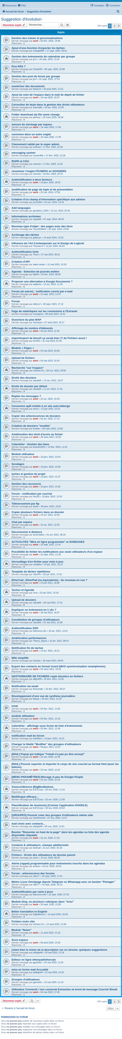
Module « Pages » (23, 348)
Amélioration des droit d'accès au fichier (37, 434)
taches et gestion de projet (28, 473)
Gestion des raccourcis (26, 483)
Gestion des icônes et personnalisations (37, 38)
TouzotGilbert (39, 229)
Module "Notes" (22, 929)
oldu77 (36, 876)
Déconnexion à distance (27, 531)
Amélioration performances (29, 638)
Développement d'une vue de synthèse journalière (43, 696)
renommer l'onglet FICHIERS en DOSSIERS (39, 171)
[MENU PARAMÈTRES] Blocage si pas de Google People (47, 776)
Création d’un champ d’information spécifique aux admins (48, 199)
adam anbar (39, 264)
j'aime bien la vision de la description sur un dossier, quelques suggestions (59, 949)
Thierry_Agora (40, 641)
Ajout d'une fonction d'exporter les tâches (38, 48)
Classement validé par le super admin (35, 144)
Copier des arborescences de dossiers (36, 415)
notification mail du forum (28, 735)
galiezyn (37, 237)
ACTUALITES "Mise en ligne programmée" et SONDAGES (48, 541)
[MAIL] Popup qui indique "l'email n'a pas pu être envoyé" (48, 754)
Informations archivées (26, 216)
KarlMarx (37, 738)
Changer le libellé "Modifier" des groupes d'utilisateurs (46, 744)
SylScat (36, 848)
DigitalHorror (39, 914)
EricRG (36, 341)
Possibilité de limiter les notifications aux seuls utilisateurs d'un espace (57, 551)
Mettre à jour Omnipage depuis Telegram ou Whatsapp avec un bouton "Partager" (63, 881)
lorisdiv (36, 428)
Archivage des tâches (25, 234)
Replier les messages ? (26, 396)
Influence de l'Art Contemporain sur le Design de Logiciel (48, 243)
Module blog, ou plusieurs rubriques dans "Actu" (43, 901)
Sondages (18, 464)
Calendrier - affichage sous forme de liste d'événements (47, 725)
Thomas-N (38, 246)
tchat (15, 705)
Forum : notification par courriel (32, 493)
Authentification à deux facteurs (32, 179)
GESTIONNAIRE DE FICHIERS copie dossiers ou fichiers (47, 676)
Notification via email (25, 686)
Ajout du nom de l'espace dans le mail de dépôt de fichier (48, 94)
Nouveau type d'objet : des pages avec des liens (42, 226)
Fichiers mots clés (23, 921)
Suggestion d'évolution (21, 19)
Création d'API (21, 261)
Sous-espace (20, 939)
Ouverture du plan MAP (26, 319)
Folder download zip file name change (36, 114)
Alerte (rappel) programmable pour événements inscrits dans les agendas (58, 863)
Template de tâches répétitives (31, 571)
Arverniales (38, 534)
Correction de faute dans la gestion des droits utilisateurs (48, 104)
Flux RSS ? (19, 66)
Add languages (21, 207)
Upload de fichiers (23, 357)
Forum (16, 301)
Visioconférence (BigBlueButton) (32, 786)
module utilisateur (23, 715)
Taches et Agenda (23, 589)
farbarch (37, 89)
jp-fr (35, 59)
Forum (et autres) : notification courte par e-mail (42, 291)
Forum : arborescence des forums (33, 873)
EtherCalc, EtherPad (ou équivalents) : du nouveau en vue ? (49, 580)
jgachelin (37, 962)
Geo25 (36, 496)
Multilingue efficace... (25, 796)
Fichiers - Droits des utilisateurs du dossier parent (43, 854)
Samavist (37, 322)
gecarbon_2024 (40, 210)
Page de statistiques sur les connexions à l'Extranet (44, 311)
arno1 (36, 409)
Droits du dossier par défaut (29, 386)
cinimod (37, 147)
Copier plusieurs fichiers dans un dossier (38, 512)
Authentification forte (25, 251)
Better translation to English (29, 911)
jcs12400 (37, 202)
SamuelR (37, 107)
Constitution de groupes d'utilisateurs (36, 619)
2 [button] (114, 26)
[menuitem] (22, 5)
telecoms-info (39, 631)
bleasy (36, 699)
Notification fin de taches (27, 647)
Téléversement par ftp (25, 503)
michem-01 (38, 370)
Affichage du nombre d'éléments (32, 328)
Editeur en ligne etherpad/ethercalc (34, 959)
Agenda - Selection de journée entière (35, 271)
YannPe (37, 574)
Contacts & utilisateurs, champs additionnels (40, 845)
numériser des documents (28, 86)
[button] (119, 25)
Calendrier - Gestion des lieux (30, 444)
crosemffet (38, 155)
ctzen (35, 857)
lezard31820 (39, 447)
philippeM (37, 826)
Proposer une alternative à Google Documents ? (42, 281)
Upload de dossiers (24, 599)
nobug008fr (38, 51)
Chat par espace (22, 522)
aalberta (37, 284)
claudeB (37, 219)
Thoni (36, 254)
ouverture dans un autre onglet (31, 134)
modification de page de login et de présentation (42, 189)
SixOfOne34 (39, 818)
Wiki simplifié (20, 657)
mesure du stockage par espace (32, 124)
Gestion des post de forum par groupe (36, 76)
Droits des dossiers (24, 377)
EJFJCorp (38, 789)
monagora (38, 314)
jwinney (36, 117)
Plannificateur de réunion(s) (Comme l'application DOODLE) (49, 805)
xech (35, 41)
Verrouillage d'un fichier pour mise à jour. (38, 561)
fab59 (36, 274)
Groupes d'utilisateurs (26, 979)
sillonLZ (37, 304)
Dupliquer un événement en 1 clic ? (34, 609)
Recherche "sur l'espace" (28, 367)
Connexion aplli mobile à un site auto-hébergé (41, 406)
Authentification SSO (25, 628)
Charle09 (37, 69)
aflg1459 (37, 679)
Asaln (36, 506)
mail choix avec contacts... (28, 823)
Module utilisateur (23, 454)
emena (36, 866)
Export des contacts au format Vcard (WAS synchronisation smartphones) (59, 666)
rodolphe (37, 564)
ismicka (36, 660)
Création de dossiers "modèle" (31, 425)
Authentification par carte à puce (32, 891)
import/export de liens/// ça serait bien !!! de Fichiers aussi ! (49, 338)
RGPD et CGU (20, 161)
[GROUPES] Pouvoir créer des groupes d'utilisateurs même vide (52, 815)
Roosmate (38, 689)
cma (35, 592)
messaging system (23, 152)
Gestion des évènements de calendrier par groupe (43, 56)
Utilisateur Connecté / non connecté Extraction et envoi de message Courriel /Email (64, 989)
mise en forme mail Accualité (30, 969)
